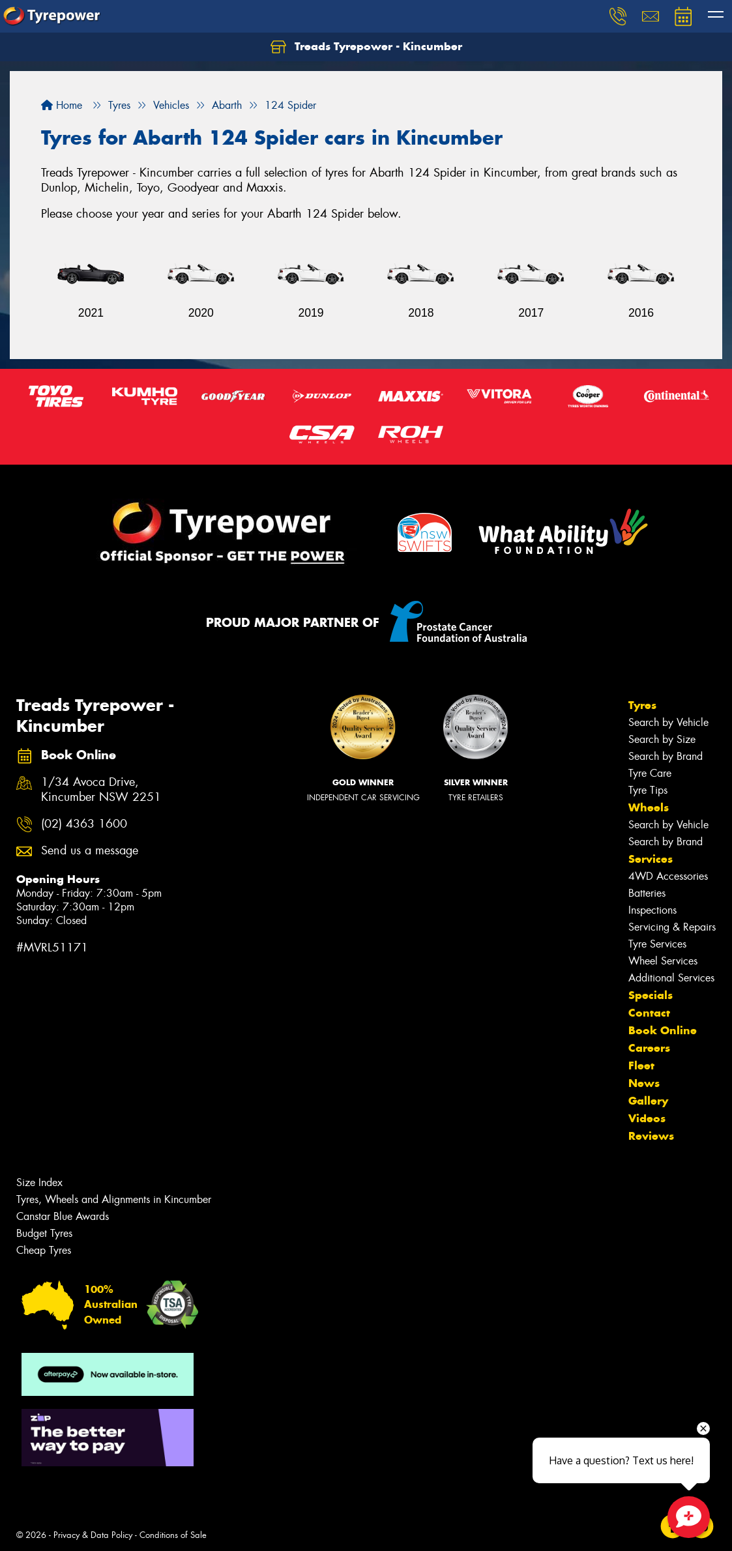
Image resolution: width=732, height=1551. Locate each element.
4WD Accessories (668, 876)
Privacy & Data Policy (92, 1535)
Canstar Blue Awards (62, 1216)
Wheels (648, 807)
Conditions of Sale (173, 1535)
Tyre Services (657, 944)
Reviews (651, 1136)
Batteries (647, 893)
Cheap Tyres (43, 1250)
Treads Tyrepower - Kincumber (366, 47)
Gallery (648, 1101)
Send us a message (89, 850)
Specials (650, 995)
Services (650, 859)
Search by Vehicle (668, 722)
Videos (647, 1118)
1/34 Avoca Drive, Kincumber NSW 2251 (101, 790)
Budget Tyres (44, 1233)
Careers (649, 1048)
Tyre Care (649, 773)
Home (61, 105)
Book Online (662, 1030)
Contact (649, 1013)
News (644, 1083)
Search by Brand (665, 756)
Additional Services (671, 978)
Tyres (642, 705)
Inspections (652, 910)
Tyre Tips (647, 790)
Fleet (641, 1065)
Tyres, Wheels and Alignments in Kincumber (113, 1199)
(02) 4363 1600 (84, 824)
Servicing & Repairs (672, 927)
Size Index (39, 1182)
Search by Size (661, 739)
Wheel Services (662, 961)
